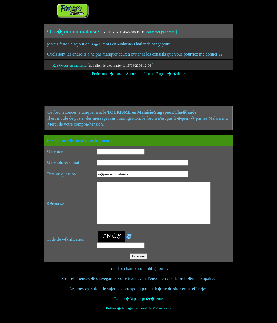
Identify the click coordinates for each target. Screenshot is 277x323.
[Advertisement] (158, 10)
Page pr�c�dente (170, 74)
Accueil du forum (139, 74)
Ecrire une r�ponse (107, 74)
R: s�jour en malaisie (69, 65)
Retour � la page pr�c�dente (138, 307)
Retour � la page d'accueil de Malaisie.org (138, 316)
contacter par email (160, 32)
